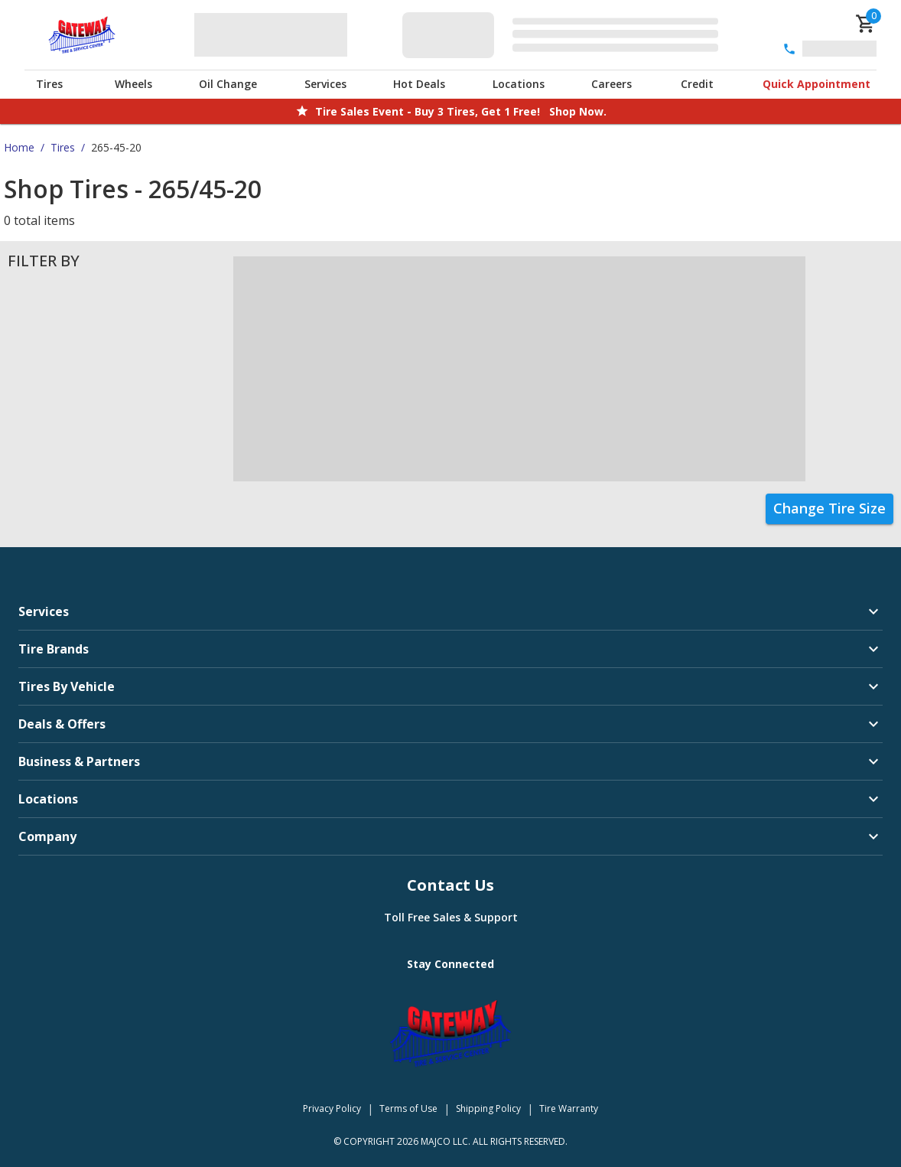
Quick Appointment (816, 84)
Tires (49, 84)
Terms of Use (408, 1108)
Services (325, 84)
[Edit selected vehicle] (564, 34)
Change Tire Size (829, 508)
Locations (519, 84)
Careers (611, 84)
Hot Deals (419, 84)
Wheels (133, 84)
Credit (697, 84)
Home (19, 147)
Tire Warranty (568, 1108)
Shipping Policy (488, 1108)
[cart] (866, 23)
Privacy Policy (332, 1108)
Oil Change (228, 84)
